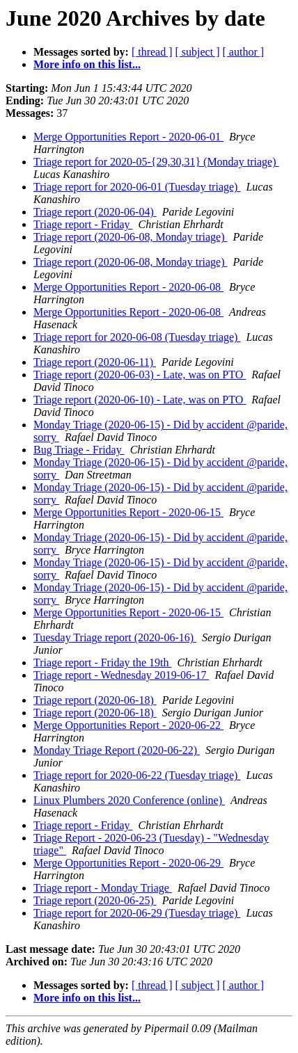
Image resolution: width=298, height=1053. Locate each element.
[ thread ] (152, 52)
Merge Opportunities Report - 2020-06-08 (128, 287)
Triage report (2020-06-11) (94, 362)
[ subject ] (197, 52)
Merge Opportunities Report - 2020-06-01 (128, 137)
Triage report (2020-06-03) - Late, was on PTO (139, 374)
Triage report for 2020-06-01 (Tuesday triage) (136, 187)
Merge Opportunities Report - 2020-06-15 (128, 512)
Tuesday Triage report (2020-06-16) (114, 637)
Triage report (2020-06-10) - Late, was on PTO (139, 399)
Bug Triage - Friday (79, 450)
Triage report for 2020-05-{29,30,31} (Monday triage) (156, 162)
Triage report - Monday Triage (102, 888)
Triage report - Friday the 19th (102, 662)
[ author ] (244, 52)
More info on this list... (87, 64)
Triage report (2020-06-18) (95, 700)
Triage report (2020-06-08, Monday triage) (130, 237)
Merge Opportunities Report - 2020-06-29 (128, 863)
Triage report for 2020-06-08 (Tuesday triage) (136, 337)
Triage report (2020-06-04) (95, 212)
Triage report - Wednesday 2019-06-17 (121, 675)
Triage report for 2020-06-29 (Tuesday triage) (136, 913)
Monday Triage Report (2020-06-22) (116, 750)
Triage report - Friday (83, 224)
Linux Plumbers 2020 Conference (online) (129, 800)
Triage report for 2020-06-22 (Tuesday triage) (136, 775)
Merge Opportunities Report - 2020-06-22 (128, 725)
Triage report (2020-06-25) (95, 900)
